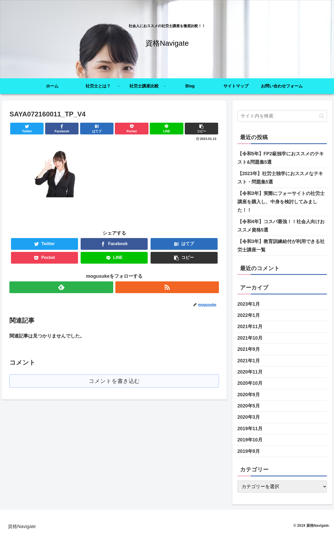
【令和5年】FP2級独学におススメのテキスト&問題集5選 (280, 158)
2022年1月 (248, 315)
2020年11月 (250, 372)
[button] (321, 116)
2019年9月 (248, 451)
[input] (282, 116)
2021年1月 (248, 360)
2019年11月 (250, 428)
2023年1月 (248, 304)
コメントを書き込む (114, 381)
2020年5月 (248, 405)
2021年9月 (248, 349)
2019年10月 (250, 439)
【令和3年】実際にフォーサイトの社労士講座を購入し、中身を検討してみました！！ (281, 202)
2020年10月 (250, 383)
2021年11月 (250, 326)
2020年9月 (248, 394)
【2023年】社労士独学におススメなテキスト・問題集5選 (280, 178)
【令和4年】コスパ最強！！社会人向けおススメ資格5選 (281, 226)
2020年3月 (248, 417)
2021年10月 (250, 338)
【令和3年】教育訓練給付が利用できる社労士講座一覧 (281, 245)
